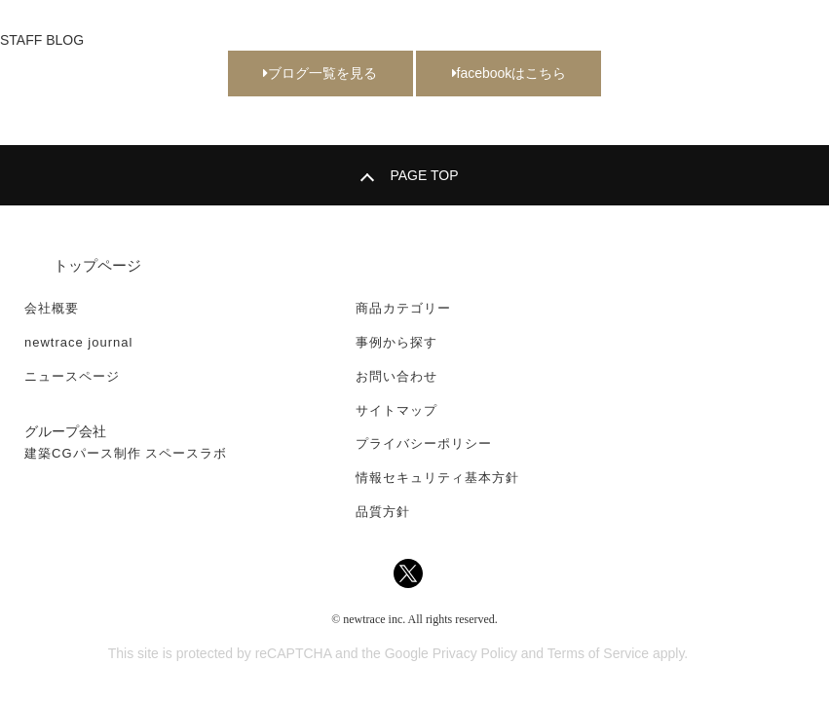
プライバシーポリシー (424, 443)
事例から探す (396, 342)
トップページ (97, 265)
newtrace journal (78, 342)
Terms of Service (598, 653)
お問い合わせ (396, 376)
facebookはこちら (509, 73)
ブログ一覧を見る (320, 73)
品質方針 (383, 511)
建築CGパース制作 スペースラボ (125, 453)
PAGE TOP (424, 175)
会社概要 (51, 308)
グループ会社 (65, 431)
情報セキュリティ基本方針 (437, 477)
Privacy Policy (475, 653)
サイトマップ (396, 410)
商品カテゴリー (403, 308)
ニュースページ (72, 376)
